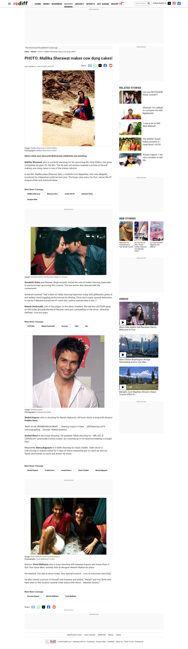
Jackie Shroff (69, 194)
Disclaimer (91, 642)
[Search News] (148, 3)
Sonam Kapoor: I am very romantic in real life (153, 157)
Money (110, 635)
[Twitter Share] (99, 65)
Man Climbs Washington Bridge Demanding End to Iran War (134, 360)
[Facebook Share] (104, 65)
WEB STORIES (127, 218)
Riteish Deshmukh (48, 326)
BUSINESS (57, 4)
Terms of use (129, 642)
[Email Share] (89, 65)
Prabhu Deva (49, 470)
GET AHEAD (103, 4)
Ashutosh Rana (87, 194)
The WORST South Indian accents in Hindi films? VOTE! (152, 142)
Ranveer (65, 326)
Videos (118, 635)
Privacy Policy (101, 642)
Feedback (111, 642)
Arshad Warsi (66, 470)
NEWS (46, 4)
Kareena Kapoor (33, 596)
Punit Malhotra (70, 596)
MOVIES (68, 4)
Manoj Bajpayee (101, 470)
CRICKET (79, 4)
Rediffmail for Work (74, 635)
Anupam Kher (32, 199)
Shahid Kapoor (32, 470)
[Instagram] (174, 3)
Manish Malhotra (52, 596)
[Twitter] (169, 3)
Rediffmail (102, 635)
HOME (38, 4)
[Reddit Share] (110, 65)
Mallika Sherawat (33, 194)
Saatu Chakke (83, 470)
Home (27, 52)
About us (119, 642)
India (76, 326)
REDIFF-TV (116, 4)
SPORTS (90, 4)
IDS (86, 326)
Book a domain (89, 635)
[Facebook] (179, 3)
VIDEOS (123, 298)
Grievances (139, 642)
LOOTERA (31, 326)
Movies (33, 52)
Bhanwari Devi (52, 194)
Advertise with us (79, 642)
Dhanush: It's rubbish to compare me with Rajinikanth (153, 110)
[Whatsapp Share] (94, 65)
